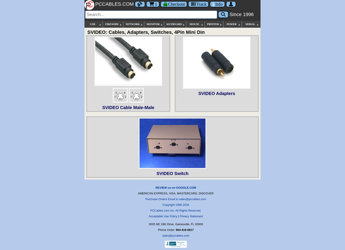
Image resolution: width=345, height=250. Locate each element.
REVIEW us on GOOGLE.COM (176, 187)
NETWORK (134, 24)
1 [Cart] (153, 4)
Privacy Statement (191, 216)
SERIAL (252, 24)
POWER (233, 24)
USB (95, 24)
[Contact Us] (217, 4)
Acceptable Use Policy (163, 216)
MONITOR (155, 24)
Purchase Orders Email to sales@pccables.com (175, 199)
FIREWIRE (113, 24)
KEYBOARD (176, 24)
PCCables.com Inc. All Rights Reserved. (175, 210)
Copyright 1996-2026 (175, 204)
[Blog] (140, 4)
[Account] (231, 4)
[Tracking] (198, 4)
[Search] (151, 15)
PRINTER (214, 24)
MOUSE (196, 24)
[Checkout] (173, 4)
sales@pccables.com (175, 235)
